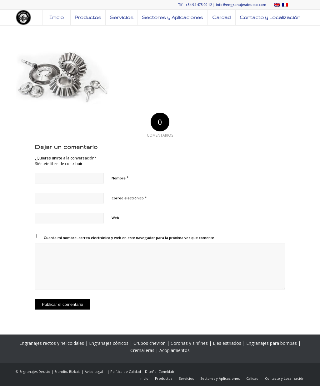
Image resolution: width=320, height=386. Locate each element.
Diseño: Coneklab (159, 371)
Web (115, 217)
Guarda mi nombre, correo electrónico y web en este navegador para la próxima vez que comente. (129, 237)
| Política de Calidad (124, 371)
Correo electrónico (129, 198)
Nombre (120, 178)
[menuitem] (56, 17)
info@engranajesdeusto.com (241, 4)
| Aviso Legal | (94, 371)
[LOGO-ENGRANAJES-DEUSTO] (23, 17)
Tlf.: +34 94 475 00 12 (195, 4)
